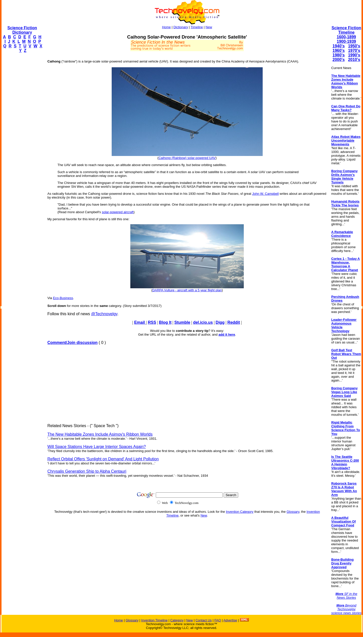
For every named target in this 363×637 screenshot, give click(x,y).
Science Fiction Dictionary (22, 30)
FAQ (217, 620)
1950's (354, 46)
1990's (354, 55)
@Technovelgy (104, 314)
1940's (338, 46)
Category (177, 620)
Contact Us (203, 620)
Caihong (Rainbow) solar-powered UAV (187, 158)
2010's (354, 59)
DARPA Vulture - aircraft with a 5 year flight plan (187, 290)
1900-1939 (346, 41)
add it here (227, 334)
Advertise (230, 620)
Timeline (197, 27)
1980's (338, 55)
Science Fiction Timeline (346, 30)
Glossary (293, 512)
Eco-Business (63, 298)
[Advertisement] (22, 132)
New (208, 27)
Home (166, 27)
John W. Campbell (265, 194)
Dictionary (180, 27)
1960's (338, 50)
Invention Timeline (154, 620)
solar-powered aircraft (118, 212)
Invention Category (239, 512)
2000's (338, 59)
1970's (354, 50)
